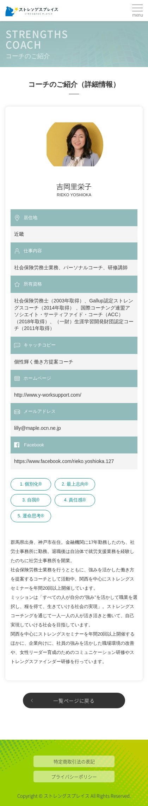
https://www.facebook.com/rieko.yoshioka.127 (64, 461)
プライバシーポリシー (74, 776)
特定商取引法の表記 (74, 761)
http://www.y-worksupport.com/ (47, 395)
